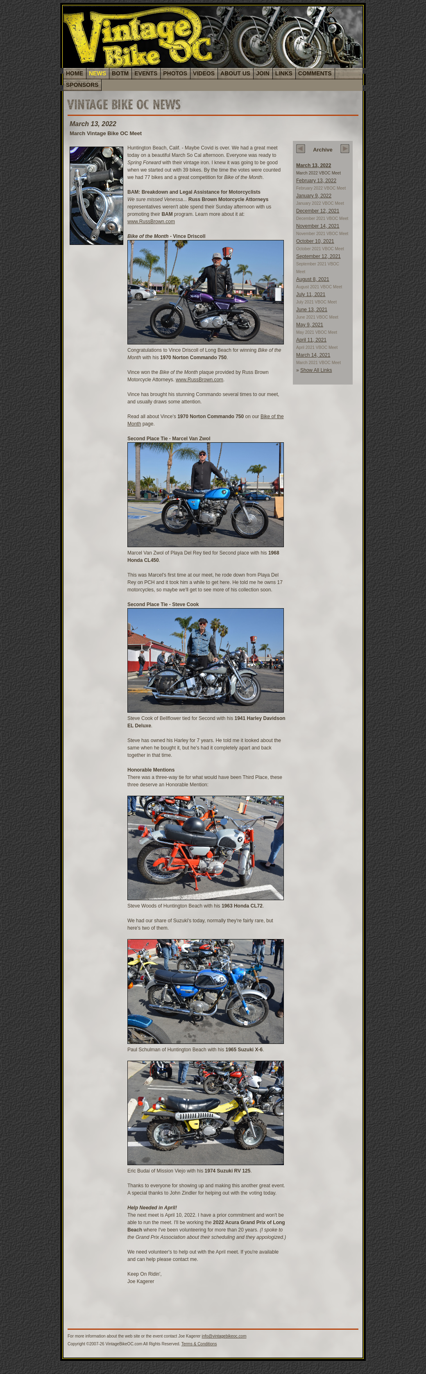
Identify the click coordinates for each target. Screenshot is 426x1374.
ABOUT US (235, 73)
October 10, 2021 (315, 241)
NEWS (97, 73)
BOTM (120, 73)
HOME (74, 73)
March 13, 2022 (313, 165)
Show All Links (316, 370)
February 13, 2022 (316, 180)
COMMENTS (315, 73)
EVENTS (145, 73)
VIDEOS (204, 73)
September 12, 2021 (318, 256)
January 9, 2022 (313, 196)
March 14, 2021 (313, 355)
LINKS (283, 73)
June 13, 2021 (311, 309)
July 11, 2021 (310, 294)
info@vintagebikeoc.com (224, 1336)
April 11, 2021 (311, 340)
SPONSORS (82, 84)
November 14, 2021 (317, 226)
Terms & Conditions (199, 1344)
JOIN (263, 73)
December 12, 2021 (317, 211)
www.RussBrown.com (151, 221)
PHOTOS (175, 73)
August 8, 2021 (312, 279)
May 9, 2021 (309, 325)
